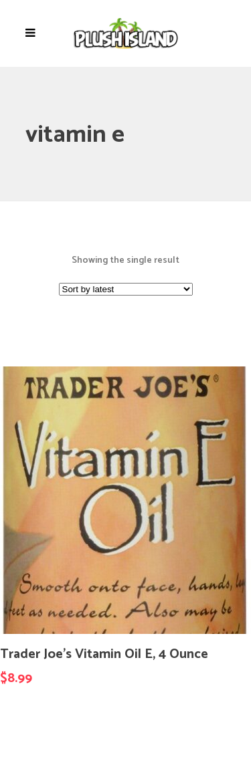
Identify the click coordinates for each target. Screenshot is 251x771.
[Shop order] (126, 289)
